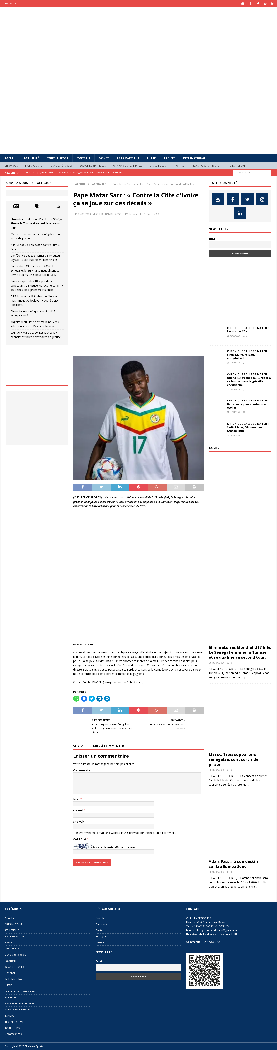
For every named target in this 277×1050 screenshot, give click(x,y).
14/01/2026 (235, 435)
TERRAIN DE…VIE (237, 165)
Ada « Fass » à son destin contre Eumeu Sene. (233, 864)
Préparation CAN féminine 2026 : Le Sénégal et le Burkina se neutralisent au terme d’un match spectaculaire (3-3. (35, 270)
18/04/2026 (218, 662)
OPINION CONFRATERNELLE (127, 165)
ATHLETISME (12, 930)
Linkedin (100, 942)
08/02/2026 (235, 335)
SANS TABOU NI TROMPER (206, 165)
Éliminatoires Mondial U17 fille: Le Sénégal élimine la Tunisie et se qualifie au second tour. (37, 223)
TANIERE (169, 158)
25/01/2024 (84, 214)
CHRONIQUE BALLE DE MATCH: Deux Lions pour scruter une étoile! (247, 404)
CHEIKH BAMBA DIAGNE (109, 214)
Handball (10, 973)
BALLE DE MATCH (34, 165)
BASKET (103, 158)
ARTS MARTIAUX (128, 158)
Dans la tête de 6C (61, 165)
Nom (76, 799)
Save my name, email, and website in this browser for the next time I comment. (126, 832)
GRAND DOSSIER (158, 165)
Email (212, 238)
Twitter (99, 930)
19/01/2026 (235, 362)
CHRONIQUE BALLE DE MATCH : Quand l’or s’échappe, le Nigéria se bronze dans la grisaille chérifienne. (249, 380)
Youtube (100, 918)
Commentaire (81, 770)
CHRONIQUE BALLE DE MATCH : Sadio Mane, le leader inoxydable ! (248, 354)
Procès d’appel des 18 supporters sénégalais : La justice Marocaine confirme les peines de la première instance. (37, 285)
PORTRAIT (180, 165)
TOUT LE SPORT (57, 158)
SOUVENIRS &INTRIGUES (93, 165)
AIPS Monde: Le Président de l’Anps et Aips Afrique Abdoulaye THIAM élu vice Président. (35, 300)
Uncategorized (13, 1034)
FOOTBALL (83, 158)
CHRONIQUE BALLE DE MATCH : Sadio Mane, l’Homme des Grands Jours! (248, 427)
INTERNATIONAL (194, 158)
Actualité (31, 158)
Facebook (101, 924)
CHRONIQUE (11, 165)
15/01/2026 (235, 412)
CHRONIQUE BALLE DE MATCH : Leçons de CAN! (248, 329)
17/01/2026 (235, 389)
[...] (243, 677)
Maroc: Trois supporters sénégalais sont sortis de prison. (233, 759)
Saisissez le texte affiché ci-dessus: (114, 847)
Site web (78, 821)
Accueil (10, 158)
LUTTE (151, 158)
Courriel (78, 810)
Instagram (101, 936)
